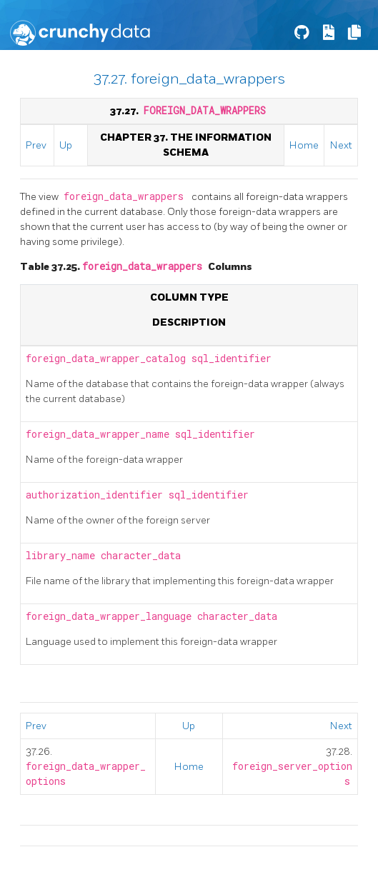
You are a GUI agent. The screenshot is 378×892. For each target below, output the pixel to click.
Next (341, 145)
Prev (36, 145)
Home (304, 145)
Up (65, 145)
